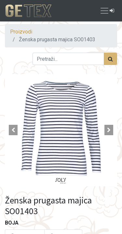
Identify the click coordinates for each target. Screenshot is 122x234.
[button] (13, 130)
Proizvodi (21, 32)
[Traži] (110, 59)
